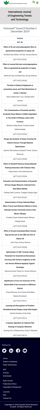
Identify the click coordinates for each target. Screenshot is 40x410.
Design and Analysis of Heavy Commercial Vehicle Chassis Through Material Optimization (20, 143)
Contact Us (7, 398)
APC (4, 370)
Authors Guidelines (10, 362)
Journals (6, 392)
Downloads (7, 376)
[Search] (33, 2)
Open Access (8, 381)
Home (5, 358)
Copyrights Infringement (12, 387)
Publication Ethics (10, 384)
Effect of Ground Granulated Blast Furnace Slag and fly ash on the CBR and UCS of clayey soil (20, 235)
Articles (6, 373)
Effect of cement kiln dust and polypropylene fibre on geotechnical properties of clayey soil (20, 68)
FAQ (4, 395)
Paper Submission (10, 365)
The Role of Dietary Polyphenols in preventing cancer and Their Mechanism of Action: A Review (20, 89)
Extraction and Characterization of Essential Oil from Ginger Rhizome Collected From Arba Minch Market (20, 185)
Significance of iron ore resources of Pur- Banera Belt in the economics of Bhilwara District (20, 284)
